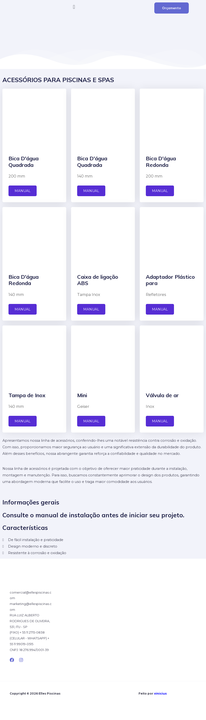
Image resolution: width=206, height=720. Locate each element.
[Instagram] (21, 660)
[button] (103, 6)
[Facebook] (12, 660)
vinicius (160, 693)
